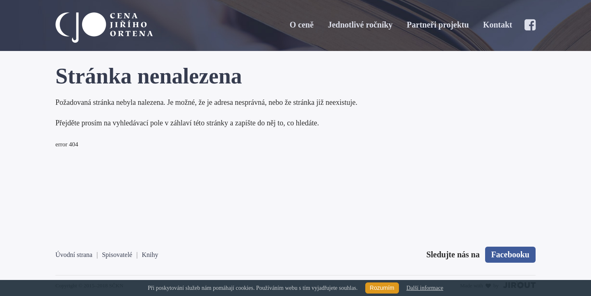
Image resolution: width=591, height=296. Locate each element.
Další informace (424, 288)
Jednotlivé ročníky (360, 24)
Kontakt (497, 24)
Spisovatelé (117, 254)
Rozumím (382, 287)
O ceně (302, 24)
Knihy (150, 254)
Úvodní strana (73, 254)
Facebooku (510, 254)
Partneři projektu (438, 24)
